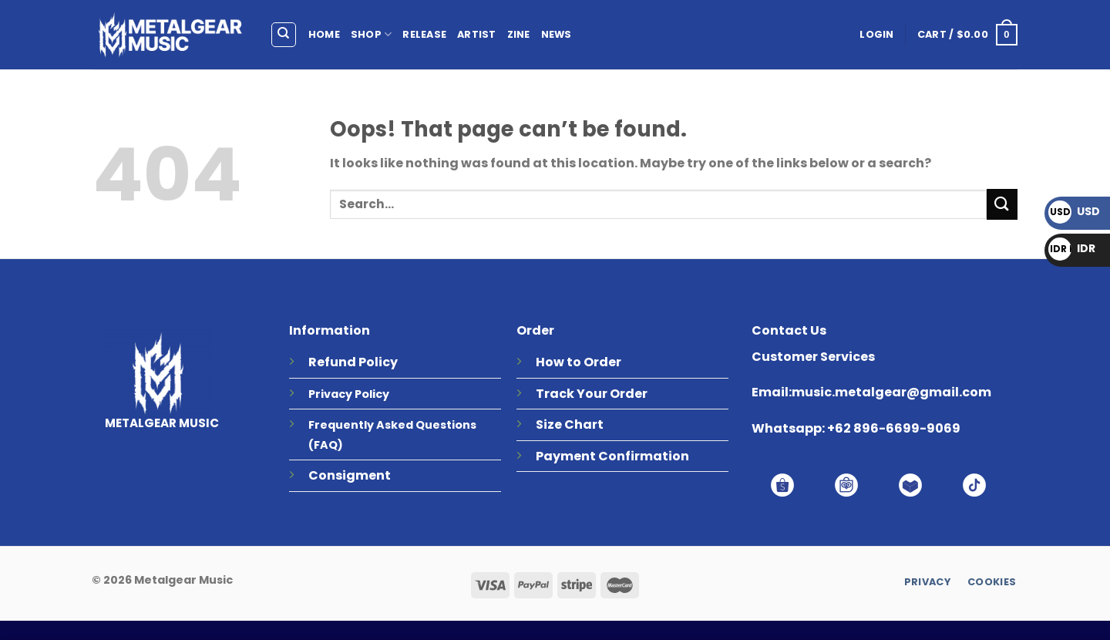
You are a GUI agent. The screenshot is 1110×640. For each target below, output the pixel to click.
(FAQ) (325, 445)
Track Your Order (592, 394)
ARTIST (476, 34)
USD (1074, 211)
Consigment (349, 475)
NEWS (556, 34)
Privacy (330, 394)
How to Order (578, 362)
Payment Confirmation (612, 456)
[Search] (284, 34)
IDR (1071, 248)
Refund (332, 362)
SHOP (371, 34)
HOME (324, 34)
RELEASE (424, 34)
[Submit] (1002, 204)
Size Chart (570, 424)
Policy (378, 362)
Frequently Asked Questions (392, 425)
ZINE (518, 34)
